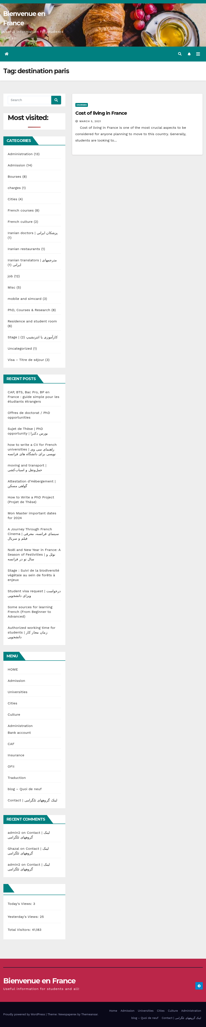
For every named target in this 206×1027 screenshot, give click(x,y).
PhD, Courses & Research (29, 310)
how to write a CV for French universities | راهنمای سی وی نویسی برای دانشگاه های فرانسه (32, 449)
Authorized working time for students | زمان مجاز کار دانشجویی (31, 632)
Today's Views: (20, 904)
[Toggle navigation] (198, 54)
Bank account (19, 733)
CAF (11, 744)
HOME (13, 669)
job (10, 276)
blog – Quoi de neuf (25, 789)
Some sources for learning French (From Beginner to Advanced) (30, 611)
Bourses (14, 177)
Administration (20, 154)
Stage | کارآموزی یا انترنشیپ (33, 337)
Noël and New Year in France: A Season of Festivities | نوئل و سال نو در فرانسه (34, 554)
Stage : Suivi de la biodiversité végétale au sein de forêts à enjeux (33, 575)
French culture (20, 222)
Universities (17, 692)
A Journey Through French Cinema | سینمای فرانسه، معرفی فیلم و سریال (33, 534)
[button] (180, 54)
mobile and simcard (24, 299)
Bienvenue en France (39, 980)
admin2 (14, 833)
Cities (12, 199)
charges (14, 188)
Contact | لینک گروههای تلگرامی (32, 800)
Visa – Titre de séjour (26, 360)
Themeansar (89, 1014)
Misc (11, 287)
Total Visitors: (20, 930)
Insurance (16, 755)
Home (113, 1010)
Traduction (17, 778)
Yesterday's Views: (24, 917)
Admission (16, 165)
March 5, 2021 (90, 121)
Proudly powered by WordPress (24, 1014)
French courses (21, 210)
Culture (14, 714)
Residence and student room (32, 321)
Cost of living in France (101, 113)
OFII (11, 766)
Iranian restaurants (24, 249)
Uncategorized (20, 348)
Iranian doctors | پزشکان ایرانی (33, 233)
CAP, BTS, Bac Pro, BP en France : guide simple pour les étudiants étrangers (33, 396)
